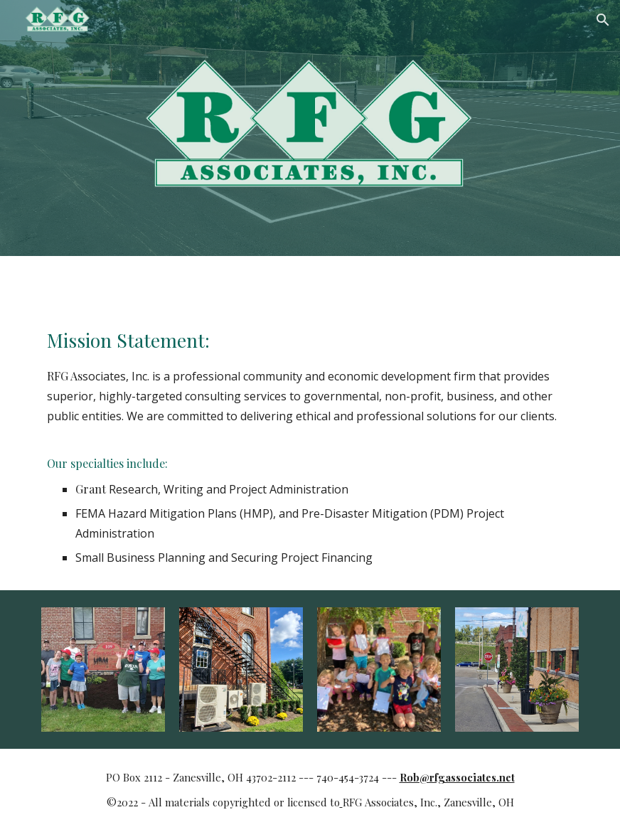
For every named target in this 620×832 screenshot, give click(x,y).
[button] (603, 20)
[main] (310, 446)
